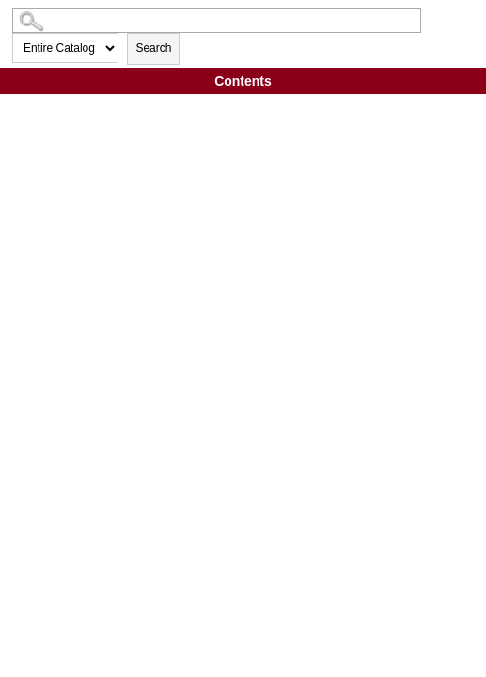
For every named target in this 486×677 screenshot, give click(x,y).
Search (153, 48)
